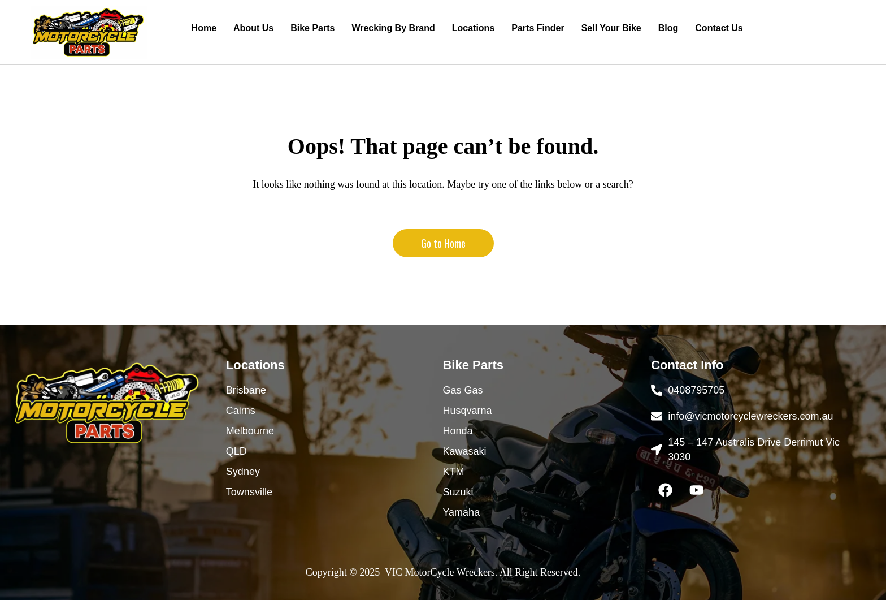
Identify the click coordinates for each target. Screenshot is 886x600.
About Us (253, 28)
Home (204, 28)
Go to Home (443, 243)
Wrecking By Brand (393, 28)
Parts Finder (537, 28)
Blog (668, 28)
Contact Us (718, 28)
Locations (473, 28)
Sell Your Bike (611, 28)
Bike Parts (312, 28)
